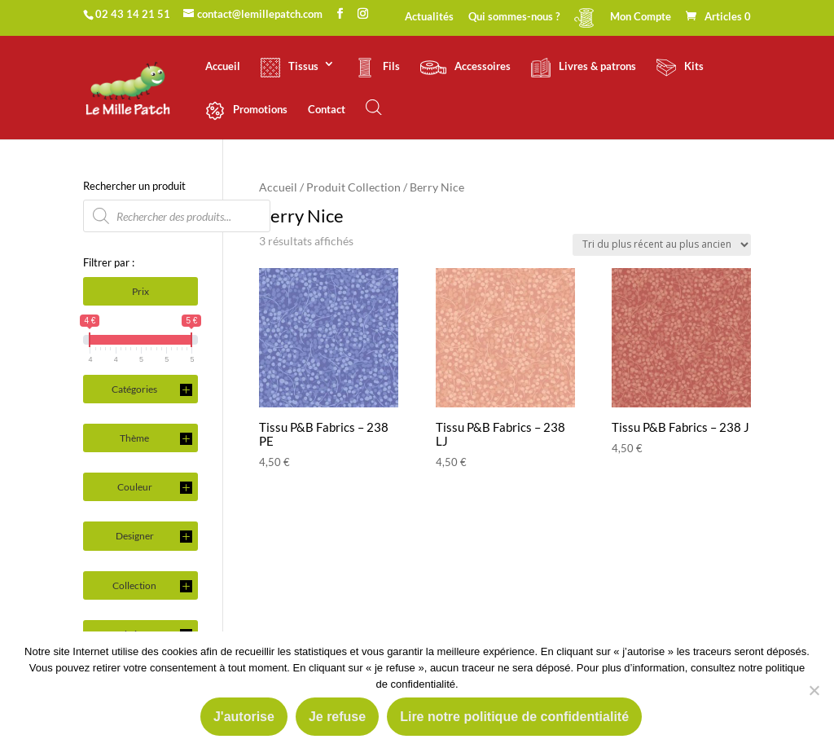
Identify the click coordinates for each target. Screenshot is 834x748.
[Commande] (662, 245)
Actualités (429, 17)
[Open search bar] (374, 107)
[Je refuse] (813, 690)
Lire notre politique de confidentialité (514, 717)
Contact (326, 109)
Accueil (222, 66)
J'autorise (243, 717)
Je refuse (337, 717)
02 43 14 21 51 (132, 13)
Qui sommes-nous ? (514, 17)
